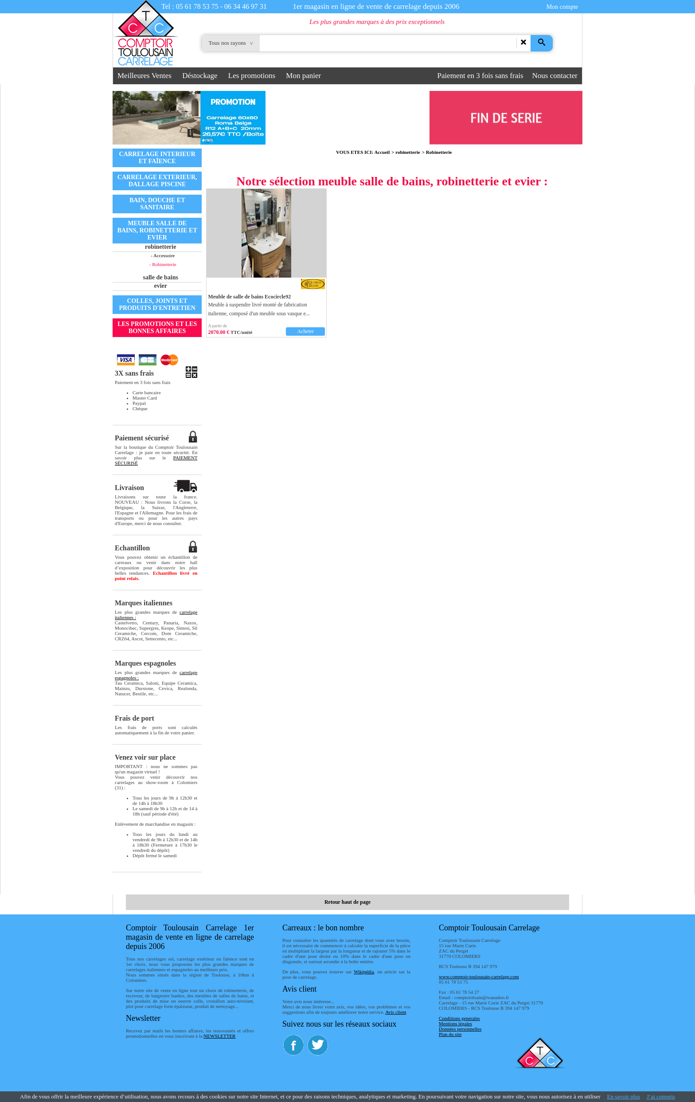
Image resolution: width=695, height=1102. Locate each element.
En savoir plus (623, 1096)
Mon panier (303, 75)
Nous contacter (555, 75)
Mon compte (562, 7)
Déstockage (199, 75)
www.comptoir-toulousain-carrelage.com (479, 976)
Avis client (395, 1012)
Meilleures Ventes (144, 75)
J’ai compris (661, 1096)
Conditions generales (459, 1018)
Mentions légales (455, 1023)
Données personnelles (460, 1028)
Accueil (382, 152)
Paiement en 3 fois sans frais (480, 75)
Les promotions (251, 75)
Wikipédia (364, 971)
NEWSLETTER (219, 1036)
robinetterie (407, 152)
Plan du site (450, 1034)
